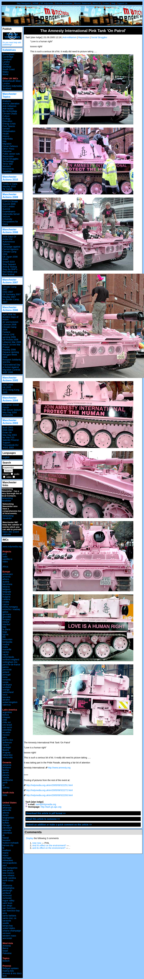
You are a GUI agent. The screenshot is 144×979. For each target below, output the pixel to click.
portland (7, 893)
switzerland (8, 692)
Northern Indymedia (12, 86)
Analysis (7, 101)
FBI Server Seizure (12, 410)
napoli (5, 654)
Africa (5, 566)
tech (5, 976)
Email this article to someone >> (43, 819)
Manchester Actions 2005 (10, 379)
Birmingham (8, 54)
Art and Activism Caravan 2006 (10, 323)
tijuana (6, 750)
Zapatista (7, 171)
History (6, 136)
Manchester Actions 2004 (10, 399)
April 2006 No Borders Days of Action (10, 317)
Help (113, 3)
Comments (33, 832)
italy (4, 627)
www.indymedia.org (12, 546)
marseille (7, 649)
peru (5, 737)
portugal (7, 674)
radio (5, 556)
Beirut (5, 948)
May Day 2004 (10, 412)
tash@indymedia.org (46, 804)
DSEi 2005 (8, 385)
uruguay (7, 752)
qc (4, 785)
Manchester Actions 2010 (10, 178)
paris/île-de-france (11, 664)
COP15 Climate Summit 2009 (10, 202)
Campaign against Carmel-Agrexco (11, 247)
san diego (7, 905)
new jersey (8, 870)
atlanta (6, 812)
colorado (7, 830)
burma (6, 770)
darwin (6, 772)
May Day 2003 (10, 435)
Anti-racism (8, 108)
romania (7, 679)
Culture (6, 116)
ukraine (6, 699)
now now (36, 843)
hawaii (6, 838)
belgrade (7, 591)
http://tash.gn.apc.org (51, 807)
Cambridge (8, 57)
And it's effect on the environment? (49, 845)
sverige (6, 689)
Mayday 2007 (9, 297)
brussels (7, 594)
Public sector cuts (11, 154)
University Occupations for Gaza (10, 221)
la (3, 848)
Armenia (7, 945)
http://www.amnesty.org (59, 767)
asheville (7, 810)
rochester (7, 898)
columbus (7, 832)
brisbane (7, 767)
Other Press (8, 149)
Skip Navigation (24, 3)
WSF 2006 (8, 372)
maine (5, 853)
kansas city (8, 845)
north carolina (9, 878)
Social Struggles (99, 37)
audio (16, 474)
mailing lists (8, 971)
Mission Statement (82, 3)
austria (6, 581)
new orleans (8, 875)
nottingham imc (10, 662)
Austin (6, 815)
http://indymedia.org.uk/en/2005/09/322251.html (49, 785)
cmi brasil (7, 725)
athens (6, 579)
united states (9, 928)
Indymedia (8, 138)
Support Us (122, 3)
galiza (5, 612)
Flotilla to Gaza (10, 184)
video (8, 477)
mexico (6, 735)
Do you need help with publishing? (12, 43)
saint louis (7, 903)
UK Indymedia (46, 3)
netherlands (8, 657)
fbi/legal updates (11, 968)
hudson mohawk (11, 843)
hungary (7, 619)
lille (4, 637)
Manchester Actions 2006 (10, 308)
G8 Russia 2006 (10, 339)
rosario (6, 745)
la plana (6, 629)
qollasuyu (7, 742)
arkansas (7, 807)
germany (7, 614)
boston (6, 820)
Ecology (6, 118)
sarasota (7, 920)
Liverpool (7, 59)
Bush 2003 (8, 427)
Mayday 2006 (9, 349)
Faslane (6, 332)
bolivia (6, 714)
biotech (6, 961)
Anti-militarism (69, 37)
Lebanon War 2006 (12, 342)
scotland (7, 687)
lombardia (7, 642)
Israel (5, 950)
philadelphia (8, 888)
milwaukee (8, 860)
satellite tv (7, 559)
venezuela (8, 757)
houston (6, 840)
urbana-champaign (12, 930)
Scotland (7, 88)
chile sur (7, 722)
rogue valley (8, 900)
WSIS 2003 (8, 447)
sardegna (7, 684)
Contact (106, 3)
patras (6, 667)
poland (6, 672)
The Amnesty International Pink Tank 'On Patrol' (83, 31)
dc (4, 835)
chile (5, 720)
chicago (6, 825)
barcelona (7, 584)
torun (5, 694)
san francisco (9, 908)
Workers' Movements (8, 167)
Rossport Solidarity (12, 359)
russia (5, 682)
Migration (7, 143)
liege (5, 632)
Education (7, 121)
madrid (6, 644)
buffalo (6, 822)
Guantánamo (9, 211)
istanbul (6, 624)
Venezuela (8, 415)
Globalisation (9, 131)
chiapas (6, 717)
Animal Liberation (11, 103)
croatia (6, 602)
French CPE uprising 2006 (9, 335)
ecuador (7, 732)
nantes (6, 652)
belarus (6, 586)
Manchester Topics (9, 95)
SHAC (6, 259)
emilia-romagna (10, 607)
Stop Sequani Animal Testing (10, 265)
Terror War (8, 164)
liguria (5, 634)
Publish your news (12, 36)
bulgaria (6, 596)
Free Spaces (9, 126)
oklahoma (7, 885)
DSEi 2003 (8, 430)
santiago (7, 747)
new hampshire (10, 868)
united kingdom (10, 702)
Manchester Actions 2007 (10, 281)
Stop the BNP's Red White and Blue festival (10, 272)
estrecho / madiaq (11, 609)
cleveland (7, 827)
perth (5, 782)
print (5, 554)
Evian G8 (7, 432)
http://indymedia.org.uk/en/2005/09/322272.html (49, 790)
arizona (6, 805)
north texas (8, 880)
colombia (7, 730)
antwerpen (8, 574)
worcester (7, 938)
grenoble (7, 617)
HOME (36, 3)
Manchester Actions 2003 (10, 421)
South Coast (9, 69)
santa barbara (9, 915)
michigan (7, 858)
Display (29, 838)
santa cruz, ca (9, 918)
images (6, 474)
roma (5, 677)
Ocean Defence (10, 146)
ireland (6, 622)
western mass (9, 935)
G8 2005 (7, 387)
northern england (11, 659)
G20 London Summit (9, 207)
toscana (6, 697)
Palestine (7, 151)
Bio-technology (10, 111)
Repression (83, 37)
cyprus (6, 604)
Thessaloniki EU (10, 445)
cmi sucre (7, 727)
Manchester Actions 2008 (10, 231)
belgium (6, 589)
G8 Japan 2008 (10, 256)
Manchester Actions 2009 (10, 195)
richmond (7, 895)
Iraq (4, 141)
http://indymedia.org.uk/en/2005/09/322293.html (49, 795)
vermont (7, 933)
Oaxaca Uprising (11, 352)
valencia (7, 704)
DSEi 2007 (8, 292)
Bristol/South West (12, 81)
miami (5, 855)
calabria (6, 599)
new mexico (8, 873)
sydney (6, 787)
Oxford (6, 64)
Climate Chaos (10, 113)
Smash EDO (9, 261)
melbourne (8, 780)
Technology (8, 161)
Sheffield (7, 67)
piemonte (7, 669)
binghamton (8, 817)
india (5, 795)
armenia (7, 576)
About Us (96, 3)
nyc (4, 883)
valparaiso (8, 755)
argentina (7, 712)
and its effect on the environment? (48, 848)
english (6, 457)
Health (6, 133)
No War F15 (8, 437)
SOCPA (6, 362)
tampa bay (8, 925)
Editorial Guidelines (63, 3)
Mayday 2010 (9, 186)
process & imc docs (12, 973)
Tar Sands (7, 189)
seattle (6, 923)
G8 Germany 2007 (12, 294)
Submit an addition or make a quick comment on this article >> (59, 824)
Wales (5, 72)
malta (5, 647)
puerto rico (8, 740)
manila (6, 777)
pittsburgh (7, 890)
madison (7, 850)
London (6, 62)
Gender (6, 128)
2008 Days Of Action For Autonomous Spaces (9, 240)
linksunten (7, 639)
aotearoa (7, 765)
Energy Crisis (9, 123)
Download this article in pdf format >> (45, 813)
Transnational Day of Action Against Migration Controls (11, 367)
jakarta (6, 775)
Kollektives (9, 50)
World (5, 74)
